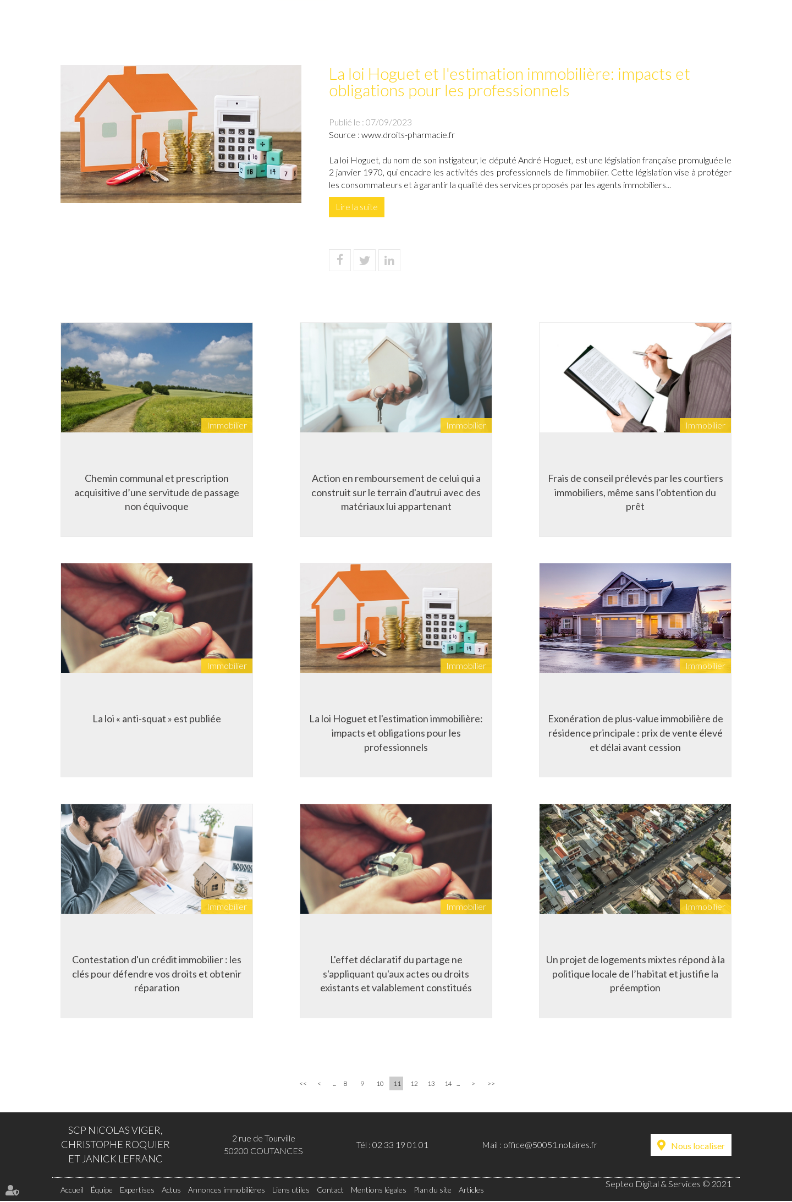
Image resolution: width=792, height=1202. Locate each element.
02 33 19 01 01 (400, 1145)
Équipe (235, 31)
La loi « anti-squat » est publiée (156, 718)
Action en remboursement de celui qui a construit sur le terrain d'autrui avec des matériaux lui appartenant (396, 491)
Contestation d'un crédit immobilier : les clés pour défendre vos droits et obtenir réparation (156, 973)
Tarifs (564, 31)
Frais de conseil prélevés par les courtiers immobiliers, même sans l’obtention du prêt (635, 491)
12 (414, 1084)
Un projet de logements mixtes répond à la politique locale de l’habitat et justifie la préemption (635, 973)
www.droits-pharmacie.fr (408, 134)
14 (448, 1084)
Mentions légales (378, 1190)
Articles (471, 1190)
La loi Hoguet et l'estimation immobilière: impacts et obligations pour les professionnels (396, 732)
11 (397, 1084)
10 (380, 1084)
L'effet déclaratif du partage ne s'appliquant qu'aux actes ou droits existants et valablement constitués (396, 973)
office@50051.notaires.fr (550, 1145)
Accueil (173, 31)
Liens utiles (634, 31)
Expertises (303, 31)
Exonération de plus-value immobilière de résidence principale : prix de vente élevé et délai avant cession (635, 732)
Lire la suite (357, 206)
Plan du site (433, 1190)
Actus (369, 31)
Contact (710, 31)
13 (431, 1084)
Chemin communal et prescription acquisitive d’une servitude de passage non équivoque (156, 491)
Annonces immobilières (466, 31)
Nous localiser (698, 1146)
